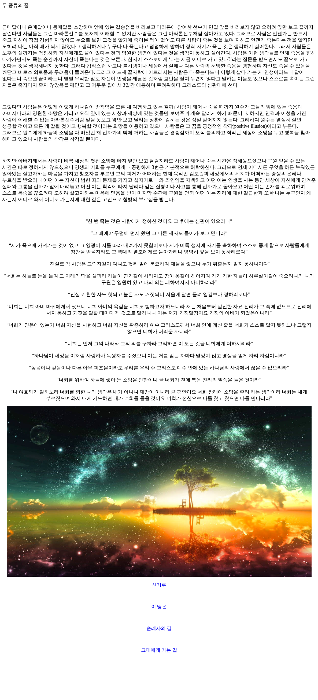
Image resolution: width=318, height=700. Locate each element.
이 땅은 (159, 606)
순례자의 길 (159, 628)
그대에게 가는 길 (159, 650)
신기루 (159, 585)
